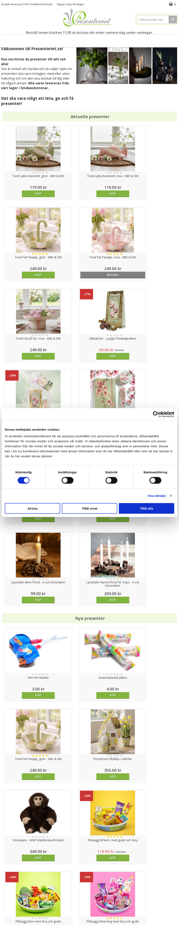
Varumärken (9, 884)
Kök (128, 39)
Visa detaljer (157, 496)
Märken (169, 39)
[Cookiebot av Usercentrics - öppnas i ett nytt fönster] (156, 414)
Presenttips (98, 39)
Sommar (59, 39)
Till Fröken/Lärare (41, 39)
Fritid (140, 39)
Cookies (6, 878)
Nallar (5, 910)
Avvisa (32, 508)
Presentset (76, 39)
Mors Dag (19, 39)
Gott (154, 39)
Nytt (5, 39)
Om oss (6, 897)
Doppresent (9, 916)
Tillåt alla (146, 508)
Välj (111, 709)
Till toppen (89, 864)
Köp (23, 193)
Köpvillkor (7, 891)
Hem (115, 39)
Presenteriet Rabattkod (17, 903)
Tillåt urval (89, 508)
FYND (89, 48)
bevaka (156, 193)
